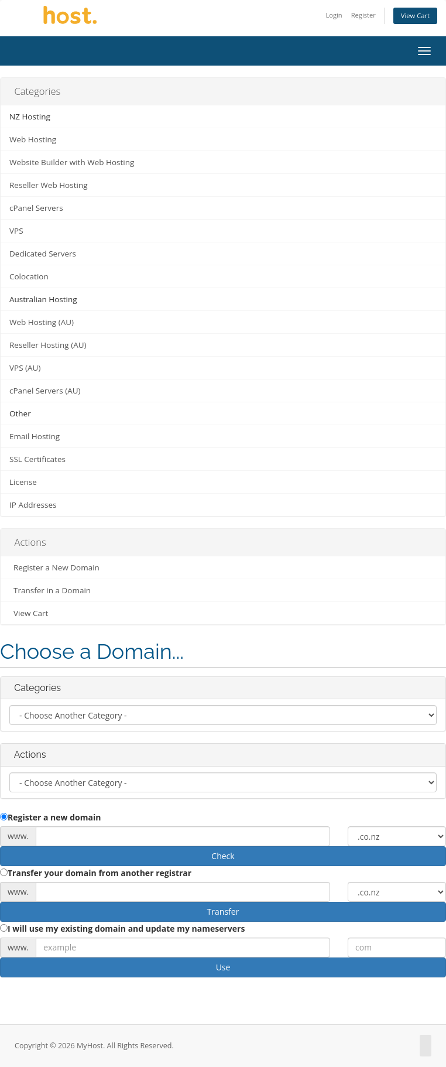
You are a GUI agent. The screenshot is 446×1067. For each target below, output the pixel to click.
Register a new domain (50, 817)
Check (222, 855)
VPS (16, 230)
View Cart (415, 15)
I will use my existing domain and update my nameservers (122, 928)
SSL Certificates (37, 459)
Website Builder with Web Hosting (71, 162)
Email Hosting (34, 436)
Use (223, 967)
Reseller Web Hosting (48, 185)
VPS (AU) (24, 367)
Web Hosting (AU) (41, 322)
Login (333, 15)
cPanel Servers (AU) (45, 390)
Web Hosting (32, 139)
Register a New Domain (54, 567)
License (23, 482)
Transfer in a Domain (50, 590)
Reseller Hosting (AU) (48, 345)
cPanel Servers (36, 208)
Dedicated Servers (42, 253)
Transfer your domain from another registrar (95, 872)
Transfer (223, 911)
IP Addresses (32, 505)
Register (363, 15)
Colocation (29, 276)
